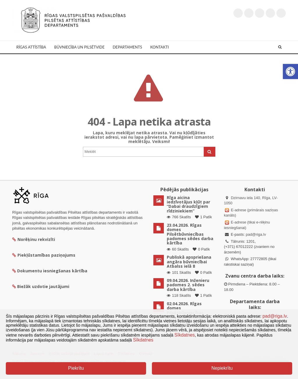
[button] (290, 71)
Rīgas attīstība (31, 47)
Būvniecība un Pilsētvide (79, 47)
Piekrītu (76, 368)
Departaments (127, 47)
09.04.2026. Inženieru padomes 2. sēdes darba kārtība (188, 285)
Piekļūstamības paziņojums (43, 255)
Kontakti (159, 47)
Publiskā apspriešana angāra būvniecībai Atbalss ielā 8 (189, 261)
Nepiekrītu (222, 368)
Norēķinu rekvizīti (33, 239)
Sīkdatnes (184, 334)
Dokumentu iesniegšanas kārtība (52, 270)
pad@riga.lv (256, 234)
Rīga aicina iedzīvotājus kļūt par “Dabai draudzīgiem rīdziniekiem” (188, 204)
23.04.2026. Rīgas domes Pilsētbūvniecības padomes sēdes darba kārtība (190, 234)
